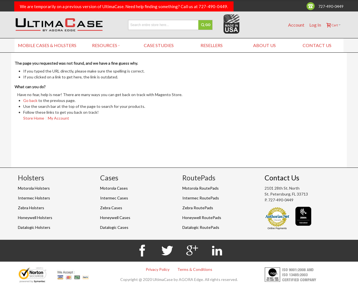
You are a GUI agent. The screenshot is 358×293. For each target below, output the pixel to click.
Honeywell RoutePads (201, 217)
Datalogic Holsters (34, 227)
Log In (315, 24)
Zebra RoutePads (197, 207)
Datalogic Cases (114, 227)
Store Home (33, 118)
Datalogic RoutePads (200, 227)
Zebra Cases (111, 207)
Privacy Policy (157, 269)
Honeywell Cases (115, 217)
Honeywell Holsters (35, 217)
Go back (30, 100)
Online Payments (277, 228)
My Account (58, 118)
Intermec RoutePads (200, 198)
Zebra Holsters (31, 207)
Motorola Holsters (34, 188)
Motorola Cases (114, 188)
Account (296, 24)
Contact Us (282, 177)
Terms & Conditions (194, 269)
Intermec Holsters (34, 198)
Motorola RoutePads (200, 188)
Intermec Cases (114, 198)
